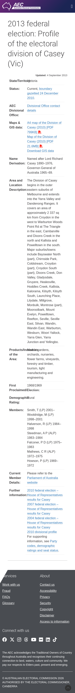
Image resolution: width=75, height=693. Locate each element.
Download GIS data (40, 150)
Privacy (45, 597)
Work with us (11, 584)
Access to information (54, 621)
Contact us (47, 584)
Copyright (46, 609)
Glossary (8, 603)
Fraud (6, 590)
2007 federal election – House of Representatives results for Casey (45, 509)
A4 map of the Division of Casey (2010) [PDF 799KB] (44, 127)
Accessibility (48, 590)
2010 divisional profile (42, 532)
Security (45, 603)
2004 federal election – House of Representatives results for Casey (45, 522)
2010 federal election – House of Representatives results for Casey (45, 495)
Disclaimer (47, 615)
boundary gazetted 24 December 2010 (42, 93)
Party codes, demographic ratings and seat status (42, 546)
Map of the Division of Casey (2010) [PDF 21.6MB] (42, 141)
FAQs (6, 597)
